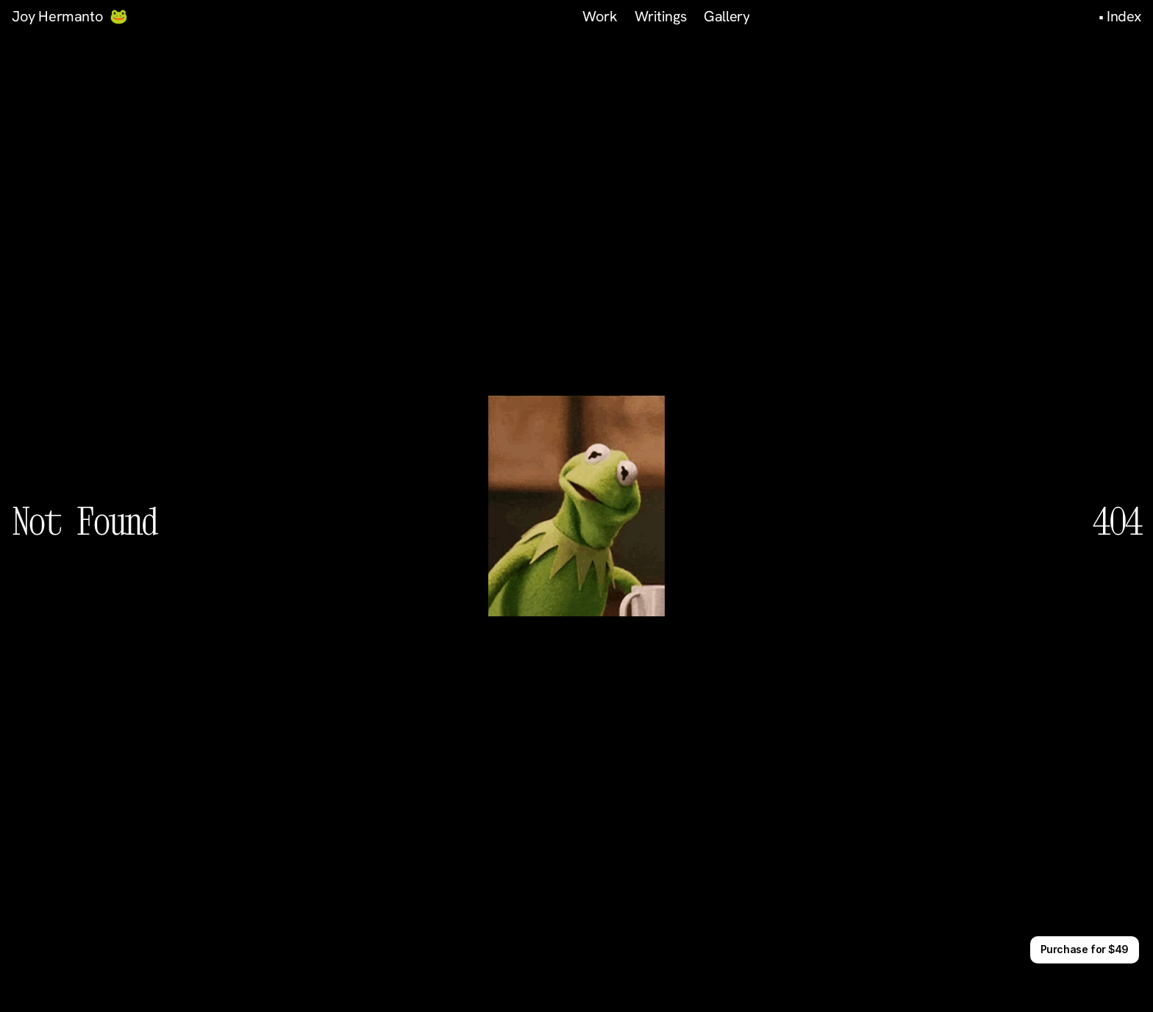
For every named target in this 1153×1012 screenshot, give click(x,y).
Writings (660, 16)
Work (599, 16)
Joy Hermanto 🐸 (70, 16)
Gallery (726, 16)
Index (1124, 16)
